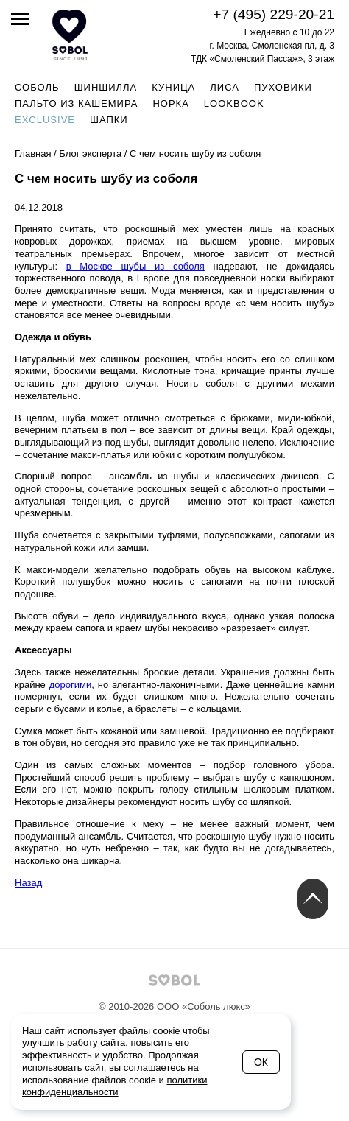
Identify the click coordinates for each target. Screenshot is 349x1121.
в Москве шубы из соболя (135, 266)
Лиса (224, 87)
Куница (173, 87)
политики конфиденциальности (115, 1086)
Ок (261, 1062)
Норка (170, 103)
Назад (28, 882)
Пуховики (283, 87)
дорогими (70, 684)
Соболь (37, 87)
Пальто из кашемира (76, 103)
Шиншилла (106, 87)
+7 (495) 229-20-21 (273, 14)
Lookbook (234, 103)
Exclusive (45, 119)
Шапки (109, 119)
